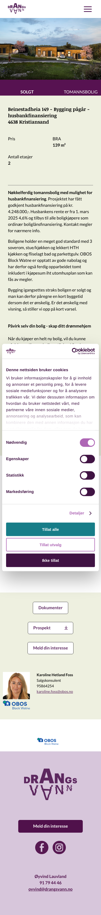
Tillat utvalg (50, 544)
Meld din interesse (50, 648)
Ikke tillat (50, 560)
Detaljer (77, 513)
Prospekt (50, 627)
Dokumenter (50, 607)
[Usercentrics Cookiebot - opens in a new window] (72, 351)
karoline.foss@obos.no (55, 691)
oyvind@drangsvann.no (51, 889)
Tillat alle (50, 529)
